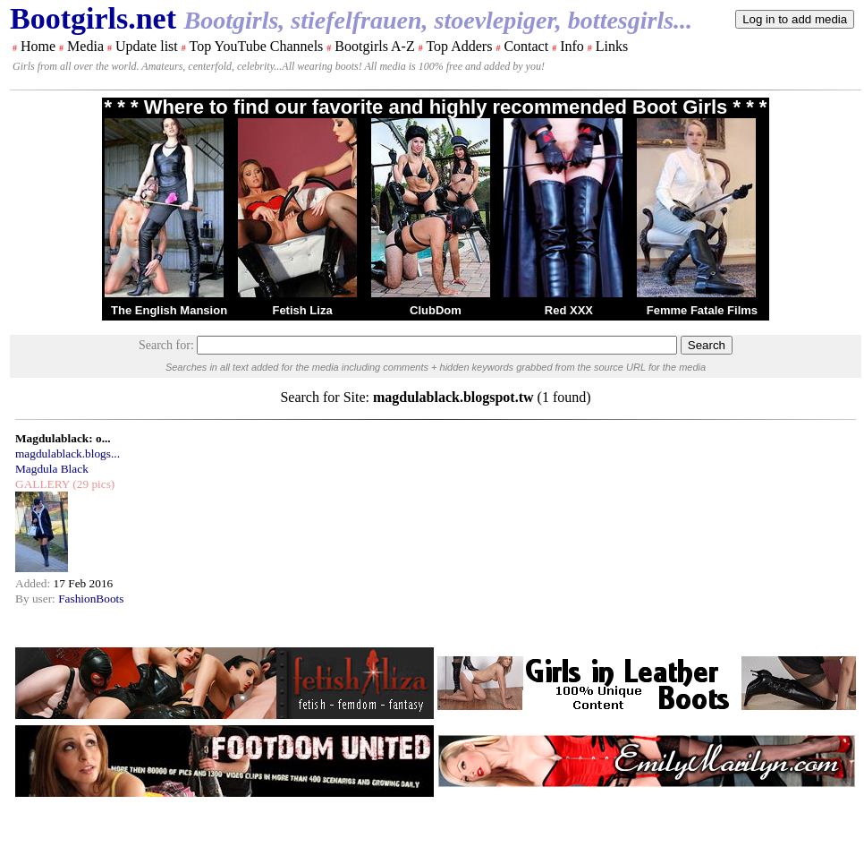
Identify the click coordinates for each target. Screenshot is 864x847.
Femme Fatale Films (702, 310)
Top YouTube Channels (256, 46)
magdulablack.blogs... (67, 453)
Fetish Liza (302, 310)
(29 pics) (92, 484)
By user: (36, 598)
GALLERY (42, 484)
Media (85, 46)
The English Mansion (169, 310)
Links (612, 46)
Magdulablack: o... (63, 438)
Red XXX (569, 310)
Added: (34, 583)
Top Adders (459, 46)
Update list (146, 46)
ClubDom (436, 310)
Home (38, 46)
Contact (526, 46)
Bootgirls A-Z (374, 46)
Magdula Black (52, 468)
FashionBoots (90, 598)
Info (572, 46)
